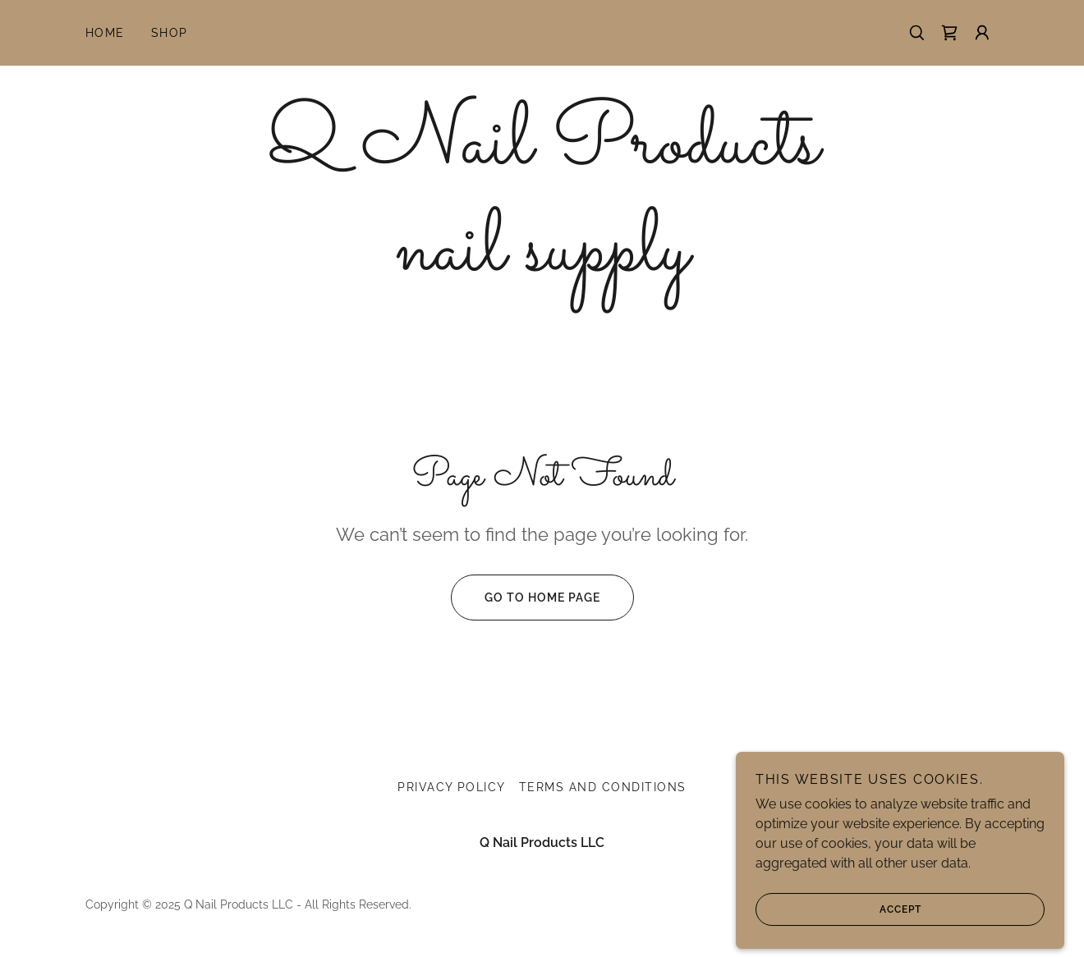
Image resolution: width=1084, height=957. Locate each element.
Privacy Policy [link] (451, 787)
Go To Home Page (525, 597)
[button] (982, 32)
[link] (949, 32)
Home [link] (105, 32)
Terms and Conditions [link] (603, 787)
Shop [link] (169, 32)
